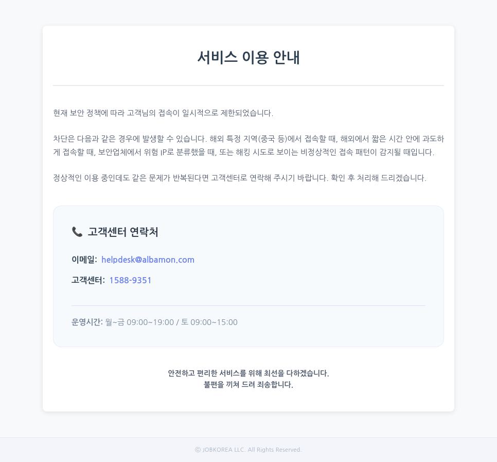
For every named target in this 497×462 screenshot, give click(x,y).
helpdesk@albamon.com (147, 260)
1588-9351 (130, 280)
